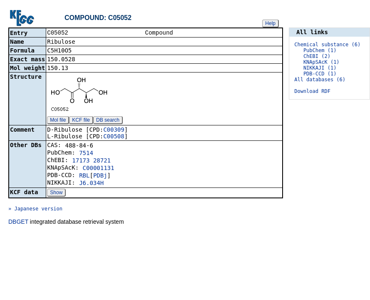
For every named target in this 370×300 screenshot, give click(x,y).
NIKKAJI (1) (319, 68)
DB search (107, 121)
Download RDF (312, 91)
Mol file (58, 121)
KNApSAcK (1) (321, 62)
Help (270, 23)
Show (56, 193)
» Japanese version (35, 209)
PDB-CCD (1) (319, 74)
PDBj (100, 176)
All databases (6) (319, 79)
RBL (84, 176)
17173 (80, 161)
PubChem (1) (319, 50)
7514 (86, 153)
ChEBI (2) (316, 56)
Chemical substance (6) (327, 45)
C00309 (113, 130)
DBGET (18, 222)
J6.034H (91, 183)
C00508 (113, 137)
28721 (102, 161)
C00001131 (98, 168)
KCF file (81, 121)
